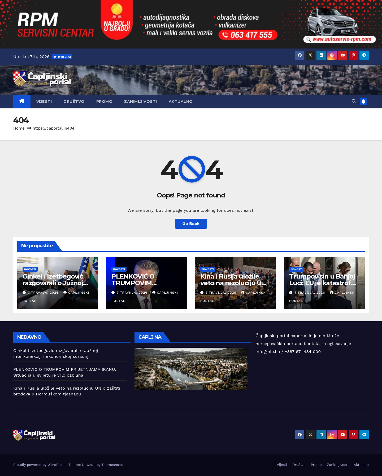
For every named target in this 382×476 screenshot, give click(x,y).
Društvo (74, 101)
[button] (354, 101)
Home (19, 128)
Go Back (191, 223)
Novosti (30, 269)
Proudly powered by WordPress (40, 465)
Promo (104, 101)
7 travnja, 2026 (44, 292)
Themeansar (112, 465)
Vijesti (44, 101)
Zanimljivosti (140, 101)
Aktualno (181, 101)
